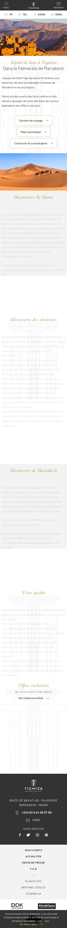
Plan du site (33, 881)
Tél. (23, 14)
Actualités (33, 856)
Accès (39, 14)
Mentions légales (33, 887)
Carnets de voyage (33, 120)
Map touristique (33, 131)
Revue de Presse (33, 862)
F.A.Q (33, 868)
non (47, 920)
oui (39, 920)
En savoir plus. (29, 924)
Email (56, 14)
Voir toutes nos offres (33, 698)
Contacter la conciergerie (33, 143)
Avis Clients (33, 850)
